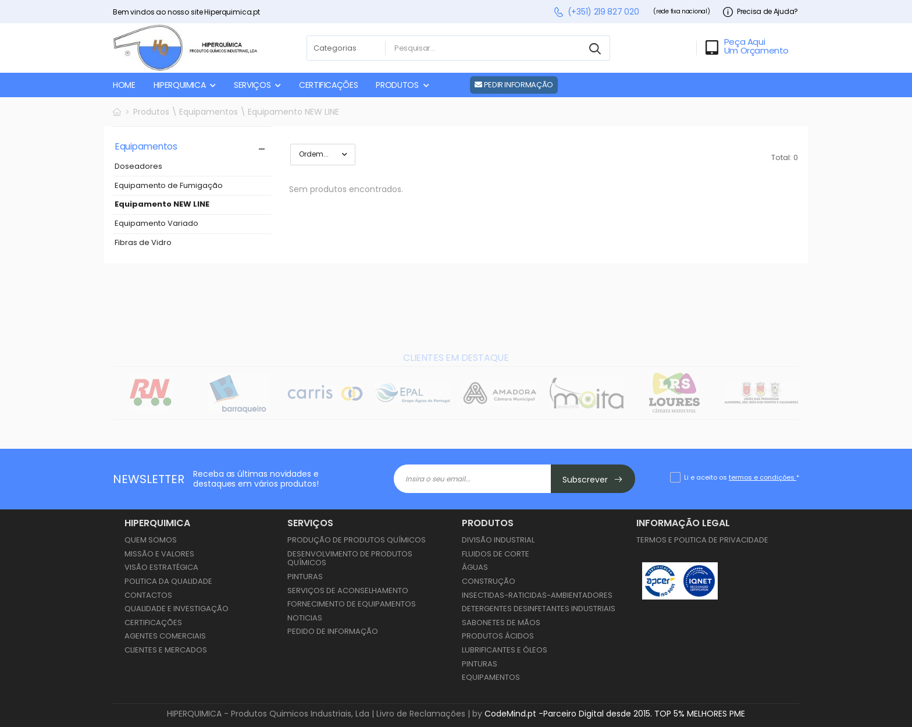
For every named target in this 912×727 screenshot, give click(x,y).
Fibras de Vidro (143, 243)
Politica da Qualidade (168, 581)
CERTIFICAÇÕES (328, 85)
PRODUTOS (397, 85)
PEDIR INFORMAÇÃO (514, 84)
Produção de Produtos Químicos (356, 539)
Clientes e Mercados (165, 649)
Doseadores (138, 167)
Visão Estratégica (161, 567)
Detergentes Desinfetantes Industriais (538, 608)
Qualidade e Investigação (176, 608)
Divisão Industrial (498, 539)
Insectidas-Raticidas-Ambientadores (537, 595)
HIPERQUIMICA (180, 85)
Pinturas (305, 576)
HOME (124, 85)
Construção (488, 581)
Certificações (153, 622)
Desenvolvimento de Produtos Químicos (349, 558)
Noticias (304, 617)
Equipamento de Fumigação (169, 186)
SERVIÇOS (252, 85)
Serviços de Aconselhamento (347, 590)
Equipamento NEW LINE (162, 205)
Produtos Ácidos (498, 635)
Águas (475, 567)
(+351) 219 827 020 (596, 12)
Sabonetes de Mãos (501, 622)
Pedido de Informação (332, 631)
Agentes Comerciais (165, 635)
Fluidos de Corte (495, 553)
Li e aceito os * (741, 477)
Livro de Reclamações (420, 713)
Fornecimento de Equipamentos (351, 603)
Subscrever (592, 479)
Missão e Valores (159, 553)
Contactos (148, 595)
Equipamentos (491, 677)
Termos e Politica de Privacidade (702, 539)
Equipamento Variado (156, 224)
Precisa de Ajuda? (760, 12)
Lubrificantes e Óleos (504, 649)
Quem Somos (150, 539)
